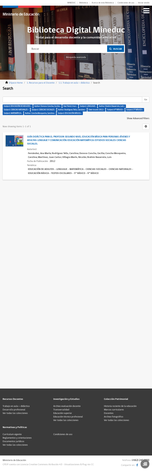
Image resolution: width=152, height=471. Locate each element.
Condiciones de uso (126, 3)
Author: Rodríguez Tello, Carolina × (72, 109)
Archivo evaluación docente (67, 406)
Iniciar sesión (143, 3)
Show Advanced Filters (138, 118)
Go (145, 99)
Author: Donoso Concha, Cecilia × (47, 106)
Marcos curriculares (114, 409)
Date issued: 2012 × (96, 109)
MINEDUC (71, 3)
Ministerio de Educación (21, 14)
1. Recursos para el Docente (41, 83)
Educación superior (62, 413)
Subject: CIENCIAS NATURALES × (16, 109)
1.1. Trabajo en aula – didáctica (74, 83)
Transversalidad (61, 409)
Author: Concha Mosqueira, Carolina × (40, 113)
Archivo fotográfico (113, 416)
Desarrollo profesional (14, 409)
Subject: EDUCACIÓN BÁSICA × (70, 113)
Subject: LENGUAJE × (88, 106)
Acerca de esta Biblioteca (103, 3)
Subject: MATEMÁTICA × (13, 113)
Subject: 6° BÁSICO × (115, 109)
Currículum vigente (12, 434)
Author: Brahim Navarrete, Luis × (112, 106)
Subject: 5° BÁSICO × (134, 109)
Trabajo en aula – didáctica (16, 406)
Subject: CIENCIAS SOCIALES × (43, 109)
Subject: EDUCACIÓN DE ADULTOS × (17, 106)
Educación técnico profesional (68, 416)
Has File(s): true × (70, 106)
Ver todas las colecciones (15, 413)
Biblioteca (83, 3)
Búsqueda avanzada (76, 57)
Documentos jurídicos (13, 441)
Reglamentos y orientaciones (17, 438)
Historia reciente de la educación (120, 406)
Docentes (108, 413)
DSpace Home (16, 83)
